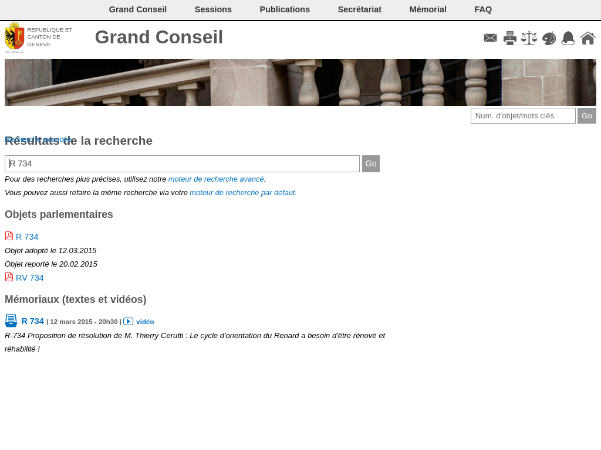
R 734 (27, 236)
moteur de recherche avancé (216, 179)
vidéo (145, 321)
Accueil (587, 38)
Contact (490, 38)
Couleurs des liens (549, 38)
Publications (285, 9)
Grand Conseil (159, 36)
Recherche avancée (38, 139)
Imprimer (509, 38)
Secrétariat (359, 9)
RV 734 (30, 277)
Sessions (213, 9)
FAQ (483, 9)
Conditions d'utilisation (529, 38)
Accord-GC (568, 38)
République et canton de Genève (49, 36)
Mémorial (428, 9)
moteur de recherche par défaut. (243, 192)
